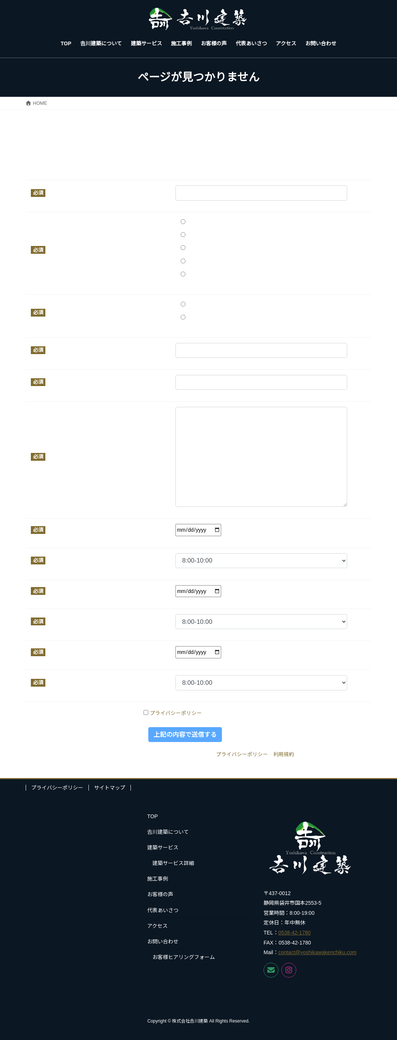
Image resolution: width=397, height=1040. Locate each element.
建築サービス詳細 (173, 863)
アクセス (157, 926)
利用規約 (283, 754)
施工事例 (157, 879)
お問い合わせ (162, 942)
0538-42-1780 (294, 933)
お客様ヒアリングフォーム (183, 957)
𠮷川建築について (168, 832)
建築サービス (162, 848)
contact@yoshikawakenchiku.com (317, 952)
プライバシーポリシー (176, 713)
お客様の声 (160, 894)
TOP (152, 816)
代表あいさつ (162, 910)
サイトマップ (109, 788)
